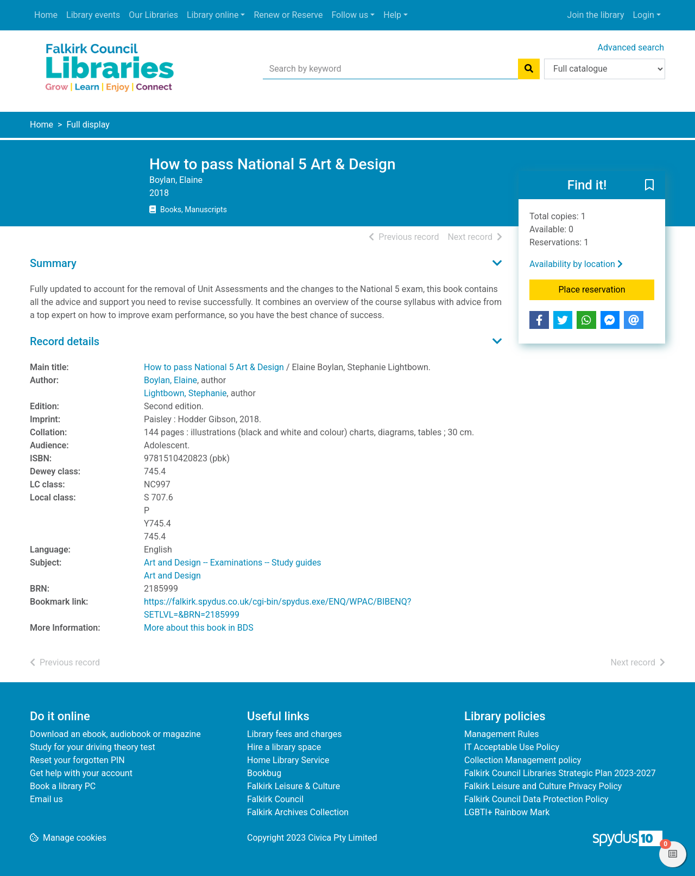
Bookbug (264, 773)
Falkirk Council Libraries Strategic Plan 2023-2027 (560, 773)
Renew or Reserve (288, 15)
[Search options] (604, 69)
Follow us (349, 15)
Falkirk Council (275, 799)
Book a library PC (63, 786)
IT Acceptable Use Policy (511, 747)
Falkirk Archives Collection (298, 812)
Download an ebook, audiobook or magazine (115, 734)
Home (46, 15)
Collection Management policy (522, 760)
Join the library (595, 15)
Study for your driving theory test (92, 747)
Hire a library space (284, 747)
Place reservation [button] (607, 289)
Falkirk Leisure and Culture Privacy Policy (543, 786)
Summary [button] (53, 263)
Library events (93, 15)
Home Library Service (288, 760)
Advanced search (631, 47)
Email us (46, 799)
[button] (649, 186)
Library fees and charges (294, 734)
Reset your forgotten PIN (77, 760)
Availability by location (576, 264)
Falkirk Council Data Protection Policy (536, 799)
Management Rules (501, 734)
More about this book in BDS (199, 628)
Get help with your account (81, 773)
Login (643, 15)
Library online (212, 15)
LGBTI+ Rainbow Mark (506, 812)
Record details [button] (64, 341)
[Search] (529, 69)
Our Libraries (153, 15)
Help (392, 15)
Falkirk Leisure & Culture (293, 786)
